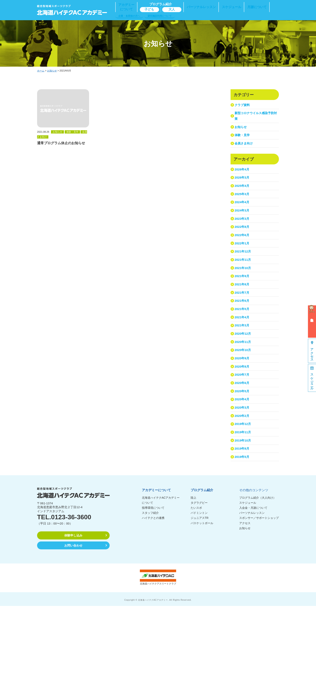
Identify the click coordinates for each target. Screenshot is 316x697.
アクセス (245, 614)
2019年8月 (243, 536)
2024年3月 (243, 234)
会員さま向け (245, 154)
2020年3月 (243, 484)
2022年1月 (243, 276)
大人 (171, 9)
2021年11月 (244, 297)
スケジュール (247, 593)
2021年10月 (244, 307)
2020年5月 (243, 463)
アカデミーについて (156, 581)
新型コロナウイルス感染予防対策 (255, 119)
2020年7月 (243, 442)
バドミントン (199, 604)
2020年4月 (243, 474)
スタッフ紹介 (150, 604)
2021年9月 (243, 317)
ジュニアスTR (200, 609)
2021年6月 (243, 349)
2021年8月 (243, 328)
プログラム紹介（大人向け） (257, 588)
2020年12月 (244, 390)
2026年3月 (243, 192)
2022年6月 (243, 265)
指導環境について (153, 598)
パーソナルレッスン (252, 604)
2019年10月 (244, 526)
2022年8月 (243, 255)
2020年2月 (243, 494)
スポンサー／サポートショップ (259, 609)
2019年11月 (244, 515)
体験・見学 (243, 143)
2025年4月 (243, 203)
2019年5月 (243, 547)
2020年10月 (244, 411)
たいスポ (196, 598)
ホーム (40, 70)
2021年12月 (244, 286)
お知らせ (52, 70)
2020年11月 (244, 401)
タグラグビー (199, 593)
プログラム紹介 (202, 581)
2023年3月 (243, 244)
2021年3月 (243, 380)
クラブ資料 (243, 106)
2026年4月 (243, 182)
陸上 (193, 588)
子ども (149, 9)
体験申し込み (73, 626)
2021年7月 (243, 338)
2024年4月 (243, 224)
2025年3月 (243, 213)
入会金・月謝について (253, 598)
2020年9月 (243, 422)
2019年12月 (244, 505)
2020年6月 (243, 453)
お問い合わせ (73, 636)
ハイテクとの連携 (153, 609)
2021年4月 (243, 369)
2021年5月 (243, 359)
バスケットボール (202, 614)
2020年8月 (243, 432)
